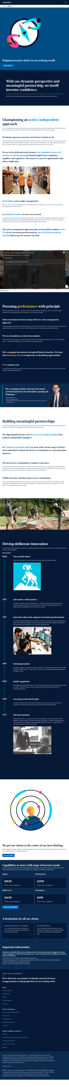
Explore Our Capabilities (10, 907)
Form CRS (5, 1025)
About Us (10, 6)
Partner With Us (8, 65)
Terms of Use (5, 1015)
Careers (4, 997)
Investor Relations (7, 1000)
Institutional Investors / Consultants (16, 926)
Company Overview (7, 990)
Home (3, 6)
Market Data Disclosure (8, 1022)
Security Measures (7, 1019)
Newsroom (5, 1003)
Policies (4, 1034)
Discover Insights (8, 855)
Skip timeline (6, 553)
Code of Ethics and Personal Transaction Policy (14, 1037)
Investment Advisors (43, 926)
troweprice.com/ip (29, 1072)
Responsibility (6, 994)
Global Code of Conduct (8, 1044)
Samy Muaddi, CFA (10, 397)
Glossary (4, 1047)
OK (34, 285)
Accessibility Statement (8, 1040)
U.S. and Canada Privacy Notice (10, 1012)
